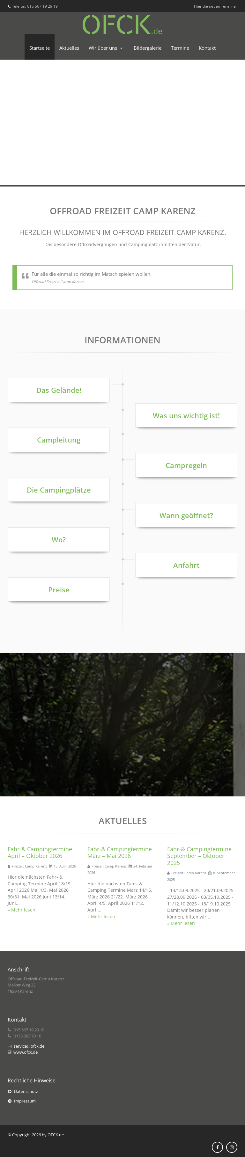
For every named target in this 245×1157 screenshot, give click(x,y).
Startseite (39, 48)
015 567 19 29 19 (42, 6)
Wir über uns (103, 48)
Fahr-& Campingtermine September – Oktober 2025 (199, 856)
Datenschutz (23, 1091)
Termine (180, 48)
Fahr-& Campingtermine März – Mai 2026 (119, 852)
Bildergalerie (147, 48)
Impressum (22, 1101)
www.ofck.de (25, 1052)
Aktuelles (69, 48)
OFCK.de (56, 1135)
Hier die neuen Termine (215, 6)
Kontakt (207, 48)
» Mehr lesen (21, 910)
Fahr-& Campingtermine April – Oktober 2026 (40, 852)
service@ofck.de (29, 1046)
